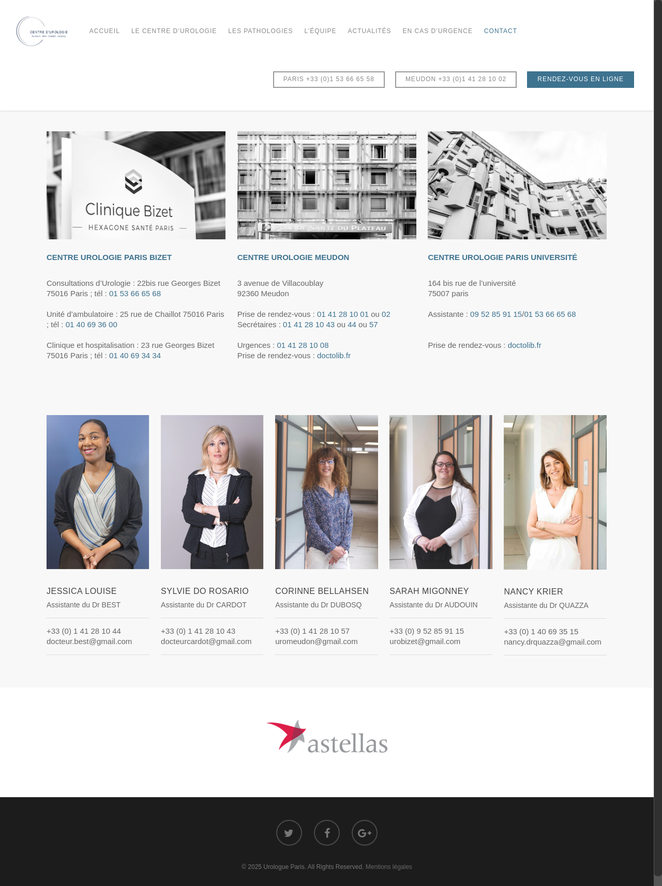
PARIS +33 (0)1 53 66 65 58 (328, 79)
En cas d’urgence (438, 31)
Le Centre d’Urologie (174, 31)
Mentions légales (389, 866)
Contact (500, 31)
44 (352, 324)
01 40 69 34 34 (135, 355)
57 (373, 324)
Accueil (104, 31)
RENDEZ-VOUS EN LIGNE (580, 79)
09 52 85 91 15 (496, 314)
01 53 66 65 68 (135, 293)
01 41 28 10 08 (302, 345)
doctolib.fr (334, 355)
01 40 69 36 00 (91, 324)
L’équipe (321, 31)
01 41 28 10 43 (309, 324)
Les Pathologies (260, 31)
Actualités (370, 31)
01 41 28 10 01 (343, 314)
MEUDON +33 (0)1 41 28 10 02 (455, 79)
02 (386, 314)
